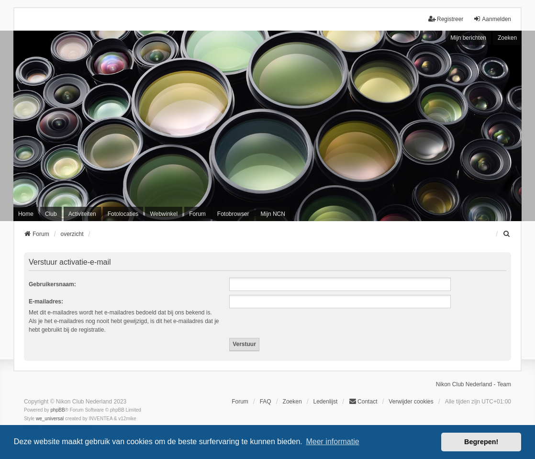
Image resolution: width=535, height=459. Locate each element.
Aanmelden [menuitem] (492, 18)
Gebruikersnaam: (52, 284)
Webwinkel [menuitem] (164, 214)
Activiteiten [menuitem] (82, 214)
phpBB (58, 410)
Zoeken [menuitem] (292, 401)
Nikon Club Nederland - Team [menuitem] (473, 384)
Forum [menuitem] (197, 214)
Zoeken (507, 37)
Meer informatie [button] (332, 441)
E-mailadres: (46, 301)
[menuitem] (506, 234)
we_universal (50, 418)
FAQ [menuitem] (265, 401)
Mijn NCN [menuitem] (273, 214)
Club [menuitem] (51, 214)
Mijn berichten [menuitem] (468, 37)
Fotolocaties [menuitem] (123, 214)
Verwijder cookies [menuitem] (411, 401)
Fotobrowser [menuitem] (233, 214)
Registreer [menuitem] (445, 18)
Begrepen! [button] (481, 442)
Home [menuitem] (25, 214)
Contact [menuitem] (363, 401)
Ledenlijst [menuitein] (325, 401)
